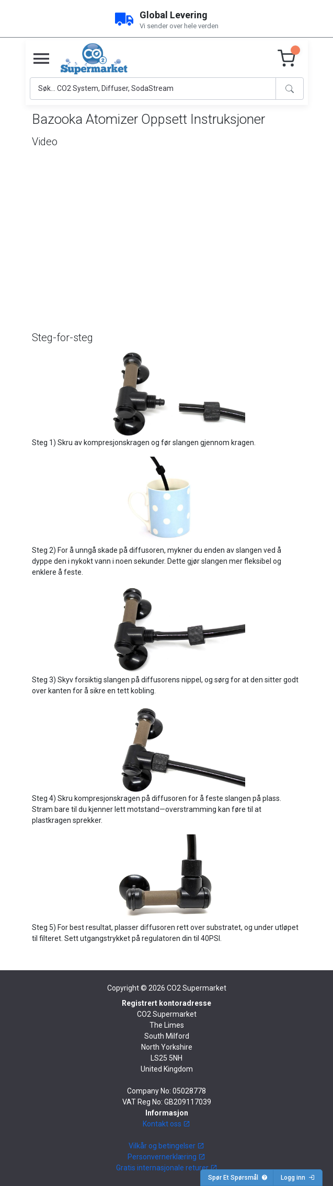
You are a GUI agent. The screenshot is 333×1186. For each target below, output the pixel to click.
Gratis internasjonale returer (166, 1168)
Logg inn (298, 1177)
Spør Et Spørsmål (238, 1177)
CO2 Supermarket (196, 988)
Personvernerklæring (166, 1157)
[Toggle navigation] (41, 59)
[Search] (153, 88)
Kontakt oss (166, 1124)
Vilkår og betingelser (166, 1146)
